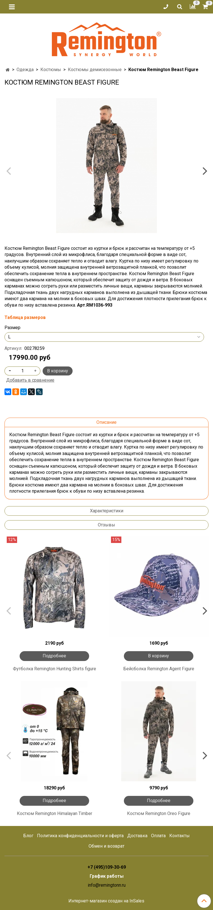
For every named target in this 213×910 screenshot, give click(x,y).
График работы (107, 876)
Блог (28, 835)
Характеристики (106, 510)
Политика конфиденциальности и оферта (80, 835)
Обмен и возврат (106, 846)
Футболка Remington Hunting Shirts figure (54, 668)
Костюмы (50, 69)
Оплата (158, 835)
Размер (12, 327)
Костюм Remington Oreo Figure (158, 813)
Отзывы (106, 525)
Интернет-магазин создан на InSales (106, 901)
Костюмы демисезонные (95, 69)
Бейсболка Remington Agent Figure (158, 668)
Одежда (25, 69)
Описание (106, 422)
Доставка (137, 835)
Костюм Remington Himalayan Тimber (54, 813)
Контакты (179, 835)
